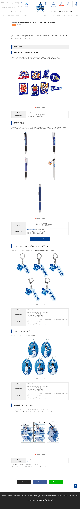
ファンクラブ (65, 11)
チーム (16, 11)
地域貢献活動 (17, 495)
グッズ (39, 15)
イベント (25, 15)
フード (58, 15)
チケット (28, 11)
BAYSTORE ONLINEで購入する (40, 239)
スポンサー (51, 15)
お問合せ (40, 496)
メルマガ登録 (37, 495)
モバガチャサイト (30, 316)
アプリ (63, 15)
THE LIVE (70, 15)
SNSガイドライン (74, 495)
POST (24, 482)
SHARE (40, 482)
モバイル (30, 495)
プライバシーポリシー (63, 495)
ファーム (22, 11)
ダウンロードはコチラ (31, 462)
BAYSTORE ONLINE (31, 229)
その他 (76, 15)
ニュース (50, 11)
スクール (24, 495)
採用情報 (10, 495)
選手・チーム (11, 15)
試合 (12, 11)
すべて (3, 15)
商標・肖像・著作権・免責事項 (49, 495)
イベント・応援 (57, 11)
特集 (71, 11)
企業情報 (4, 495)
